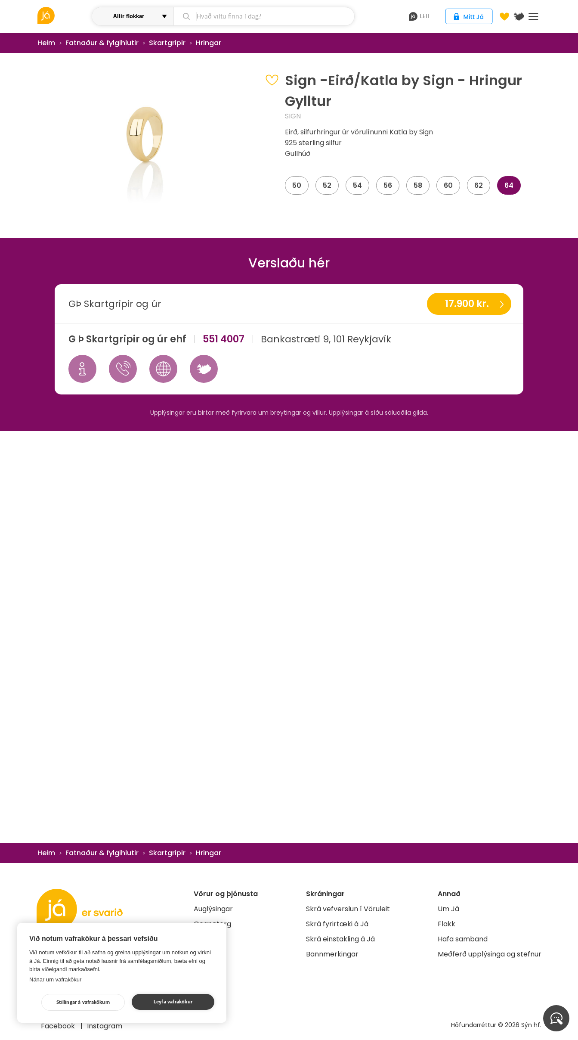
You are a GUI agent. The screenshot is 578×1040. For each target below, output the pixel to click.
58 (418, 185)
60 (448, 185)
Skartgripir (167, 43)
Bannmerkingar (332, 954)
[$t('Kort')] (519, 16)
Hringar (208, 43)
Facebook (59, 1026)
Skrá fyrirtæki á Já (337, 924)
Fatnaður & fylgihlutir (102, 43)
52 (327, 185)
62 (478, 185)
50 (296, 185)
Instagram (104, 1026)
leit (419, 16)
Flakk (446, 924)
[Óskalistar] (504, 16)
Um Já (448, 909)
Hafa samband (463, 939)
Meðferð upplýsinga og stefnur (489, 954)
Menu (533, 16)
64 (508, 185)
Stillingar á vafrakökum (83, 1002)
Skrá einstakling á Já (340, 939)
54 (357, 185)
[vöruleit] (63, 15)
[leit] (264, 16)
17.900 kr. (467, 303)
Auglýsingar (213, 909)
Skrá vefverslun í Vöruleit (348, 909)
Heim (46, 43)
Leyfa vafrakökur (173, 1002)
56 (387, 185)
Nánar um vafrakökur (55, 979)
